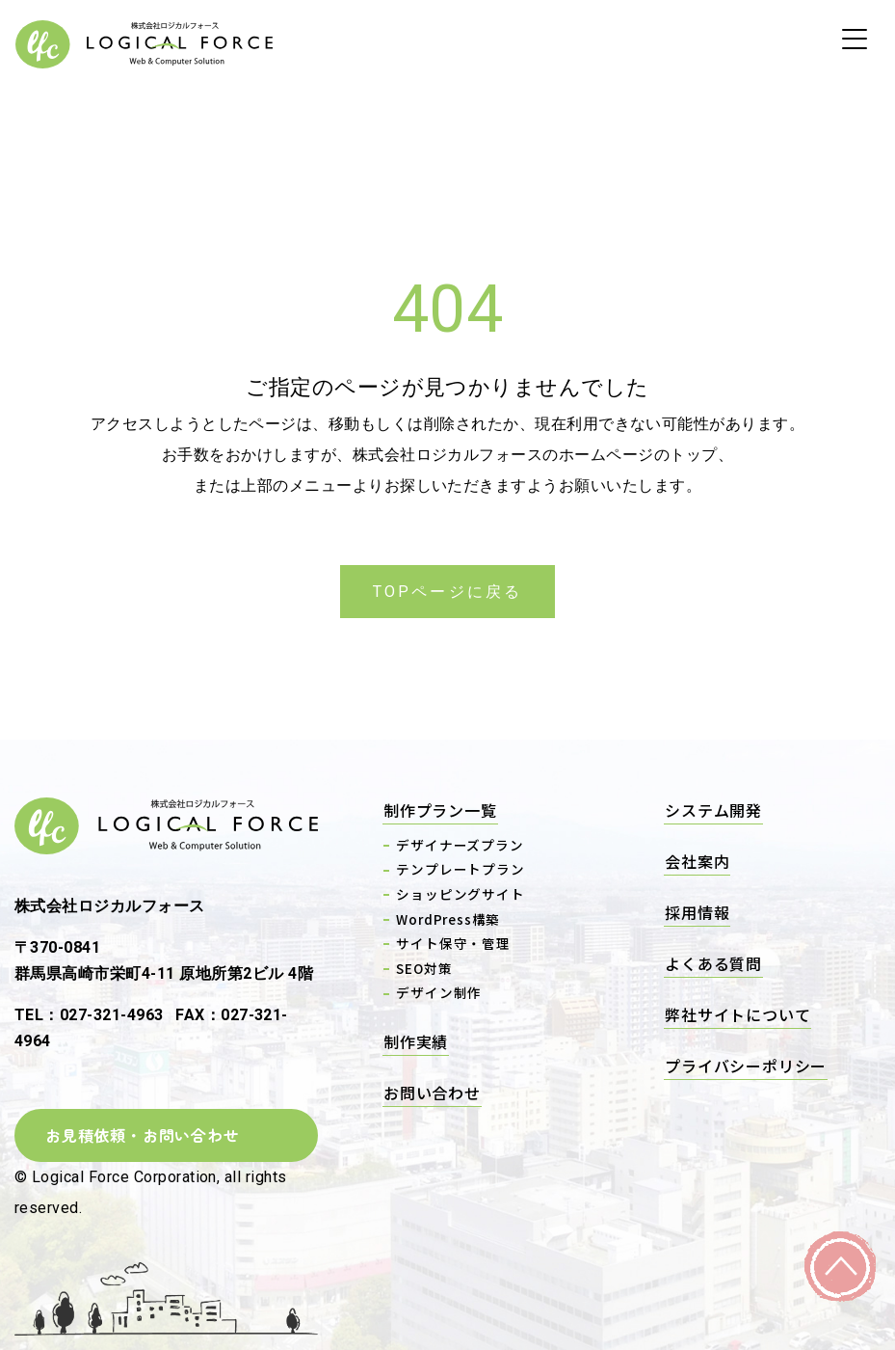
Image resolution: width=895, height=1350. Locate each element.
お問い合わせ (432, 1092)
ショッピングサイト (460, 894)
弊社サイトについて (737, 1014)
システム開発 (713, 810)
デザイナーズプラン (459, 844)
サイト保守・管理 (453, 943)
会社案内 (697, 861)
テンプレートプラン (460, 868)
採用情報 (697, 912)
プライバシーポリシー (746, 1065)
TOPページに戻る (448, 591)
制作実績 (415, 1041)
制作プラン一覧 (440, 810)
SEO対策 (424, 968)
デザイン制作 (439, 992)
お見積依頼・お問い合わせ (142, 1135)
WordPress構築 (448, 919)
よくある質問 (713, 963)
